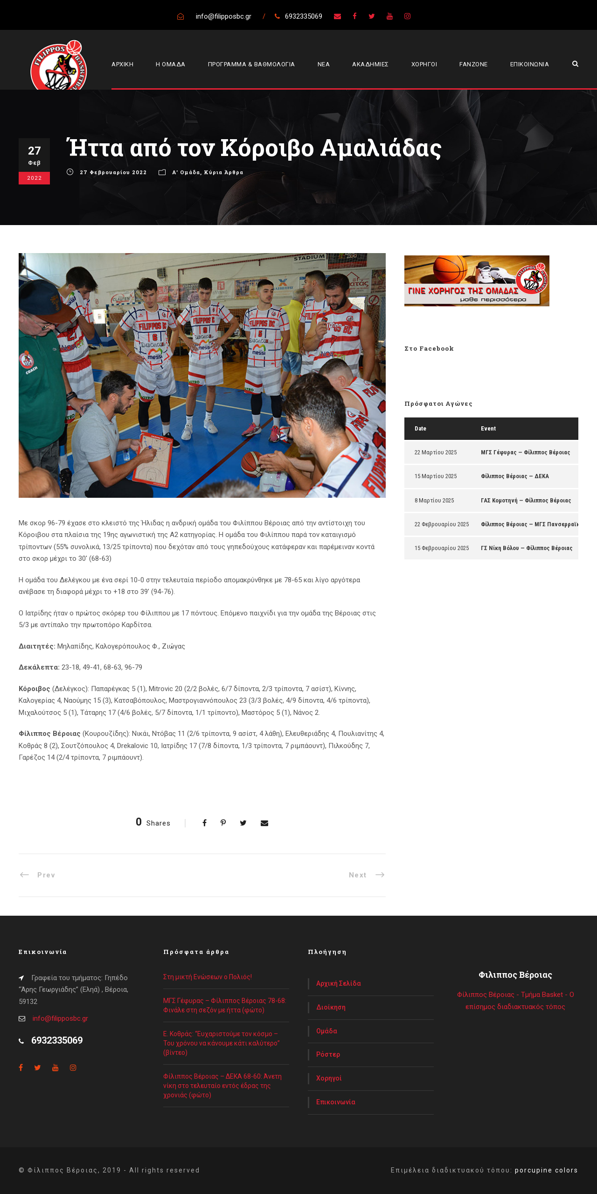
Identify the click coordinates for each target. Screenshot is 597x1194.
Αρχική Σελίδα (338, 983)
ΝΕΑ (324, 64)
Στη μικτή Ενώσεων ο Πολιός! (207, 977)
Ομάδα (326, 1031)
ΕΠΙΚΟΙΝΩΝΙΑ (529, 64)
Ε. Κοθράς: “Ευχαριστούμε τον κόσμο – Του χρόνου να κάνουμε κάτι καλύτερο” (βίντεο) (221, 1043)
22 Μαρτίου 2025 (436, 452)
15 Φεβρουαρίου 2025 (442, 547)
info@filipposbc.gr (60, 1018)
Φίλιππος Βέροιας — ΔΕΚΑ (515, 476)
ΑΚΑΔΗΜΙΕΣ (370, 64)
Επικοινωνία (335, 1102)
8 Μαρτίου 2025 (434, 500)
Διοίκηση (331, 1007)
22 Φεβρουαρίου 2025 (442, 524)
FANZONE (473, 64)
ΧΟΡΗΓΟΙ (424, 64)
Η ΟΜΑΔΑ (171, 64)
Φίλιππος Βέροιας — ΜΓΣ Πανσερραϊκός (533, 524)
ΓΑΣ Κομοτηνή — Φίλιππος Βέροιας (526, 500)
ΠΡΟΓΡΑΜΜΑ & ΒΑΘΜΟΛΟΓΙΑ (251, 64)
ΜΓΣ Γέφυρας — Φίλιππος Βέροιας (525, 452)
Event (488, 428)
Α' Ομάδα (186, 172)
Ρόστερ (328, 1054)
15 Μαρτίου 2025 (436, 476)
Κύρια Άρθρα (223, 172)
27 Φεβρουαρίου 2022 (113, 172)
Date (420, 428)
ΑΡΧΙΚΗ (122, 64)
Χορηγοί (329, 1078)
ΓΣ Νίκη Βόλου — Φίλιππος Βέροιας (527, 547)
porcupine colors (546, 1170)
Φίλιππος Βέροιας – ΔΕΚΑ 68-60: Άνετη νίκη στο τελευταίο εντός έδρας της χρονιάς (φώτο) (222, 1086)
